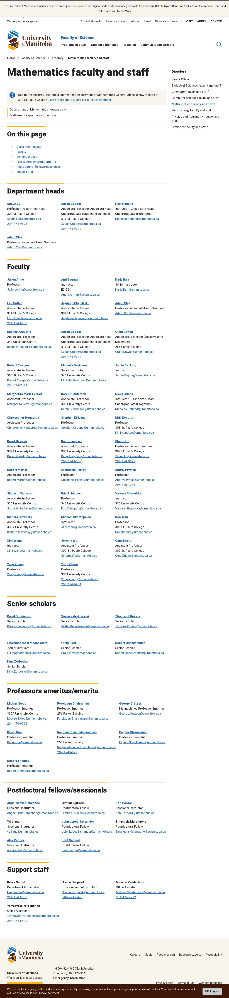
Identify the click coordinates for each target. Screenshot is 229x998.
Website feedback (210, 982)
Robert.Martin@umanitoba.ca (26, 479)
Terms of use (186, 982)
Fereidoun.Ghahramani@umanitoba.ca (83, 718)
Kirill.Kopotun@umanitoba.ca (134, 432)
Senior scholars (26, 156)
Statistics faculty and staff (190, 126)
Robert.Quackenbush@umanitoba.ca (139, 652)
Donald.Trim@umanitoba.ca (133, 531)
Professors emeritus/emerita (36, 161)
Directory (57, 57)
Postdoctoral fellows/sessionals (38, 166)
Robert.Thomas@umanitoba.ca (28, 770)
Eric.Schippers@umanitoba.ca (81, 508)
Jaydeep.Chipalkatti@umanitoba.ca (84, 318)
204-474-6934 (71, 584)
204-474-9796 (17, 723)
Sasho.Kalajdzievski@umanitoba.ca (85, 626)
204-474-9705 (17, 897)
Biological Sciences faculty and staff (196, 85)
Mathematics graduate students (31, 115)
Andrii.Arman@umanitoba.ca (80, 294)
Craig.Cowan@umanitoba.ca (134, 351)
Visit (189, 21)
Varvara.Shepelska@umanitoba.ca (138, 508)
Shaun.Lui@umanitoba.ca (24, 218)
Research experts (190, 954)
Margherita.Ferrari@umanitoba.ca (29, 403)
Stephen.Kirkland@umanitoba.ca (82, 427)
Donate (216, 21)
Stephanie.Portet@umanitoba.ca (82, 479)
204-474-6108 (17, 323)
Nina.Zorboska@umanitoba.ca (27, 671)
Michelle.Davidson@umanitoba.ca (83, 380)
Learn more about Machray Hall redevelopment (79, 99)
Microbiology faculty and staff (192, 110)
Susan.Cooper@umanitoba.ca (81, 223)
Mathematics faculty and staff (193, 104)
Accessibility (214, 954)
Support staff (25, 171)
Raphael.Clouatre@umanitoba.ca (29, 346)
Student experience (104, 44)
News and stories (166, 21)
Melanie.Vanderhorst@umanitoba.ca (140, 892)
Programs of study (73, 44)
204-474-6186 (71, 461)
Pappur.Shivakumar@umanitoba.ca (142, 742)
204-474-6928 (67, 752)
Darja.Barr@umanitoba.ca (132, 289)
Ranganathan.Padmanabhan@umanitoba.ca (86, 747)
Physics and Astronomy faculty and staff (195, 118)
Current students (91, 21)
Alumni (135, 21)
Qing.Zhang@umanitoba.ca (133, 555)
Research (129, 44)
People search (166, 954)
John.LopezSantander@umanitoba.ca (87, 831)
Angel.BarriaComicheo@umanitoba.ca (32, 812)
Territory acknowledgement (23, 21)
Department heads (28, 146)
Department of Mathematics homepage (36, 109)
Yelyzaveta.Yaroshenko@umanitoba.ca (33, 915)
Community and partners (157, 44)
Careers (135, 954)
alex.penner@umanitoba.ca (25, 850)
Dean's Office (180, 78)
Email (147, 21)
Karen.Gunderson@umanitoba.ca (83, 408)
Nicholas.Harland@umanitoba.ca (137, 218)
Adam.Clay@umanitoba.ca (25, 247)
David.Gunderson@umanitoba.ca (29, 626)
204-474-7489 (17, 385)
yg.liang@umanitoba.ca (22, 831)
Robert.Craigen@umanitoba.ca (27, 380)
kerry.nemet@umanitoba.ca (25, 892)
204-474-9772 (126, 897)
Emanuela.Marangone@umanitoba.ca (141, 831)
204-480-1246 (125, 484)
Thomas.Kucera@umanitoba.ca (136, 626)
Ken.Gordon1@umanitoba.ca (135, 812)
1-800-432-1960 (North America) (73, 968)
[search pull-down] (219, 44)
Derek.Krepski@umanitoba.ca (26, 456)
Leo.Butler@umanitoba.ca (24, 318)
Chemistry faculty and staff (190, 91)
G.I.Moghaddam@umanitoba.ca (28, 652)
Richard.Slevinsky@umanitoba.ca (29, 531)
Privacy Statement (48, 993)
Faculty (21, 151)
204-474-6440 (72, 897)
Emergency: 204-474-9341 (70, 973)
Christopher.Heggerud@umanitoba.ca (32, 427)
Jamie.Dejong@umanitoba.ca (135, 375)
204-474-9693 (17, 223)
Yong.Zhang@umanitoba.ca (79, 579)
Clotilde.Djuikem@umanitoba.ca (83, 812)
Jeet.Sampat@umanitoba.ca (81, 850)
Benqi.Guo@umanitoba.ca (24, 742)
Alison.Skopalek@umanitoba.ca (83, 892)
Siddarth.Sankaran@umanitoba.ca (30, 508)
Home (11, 57)
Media (148, 954)
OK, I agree (212, 991)
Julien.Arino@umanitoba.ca (25, 289)
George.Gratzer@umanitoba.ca (140, 713)
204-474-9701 (71, 228)
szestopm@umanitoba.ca (78, 526)
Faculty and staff (116, 21)
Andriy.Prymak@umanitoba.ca (135, 479)
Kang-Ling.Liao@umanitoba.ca (81, 456)
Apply (201, 21)
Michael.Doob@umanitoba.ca (26, 718)
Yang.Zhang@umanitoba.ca (25, 574)
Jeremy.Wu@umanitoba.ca (79, 555)
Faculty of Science (77, 37)
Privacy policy (165, 982)
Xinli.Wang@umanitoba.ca (24, 550)
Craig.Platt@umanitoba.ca (78, 652)
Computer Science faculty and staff (196, 97)
